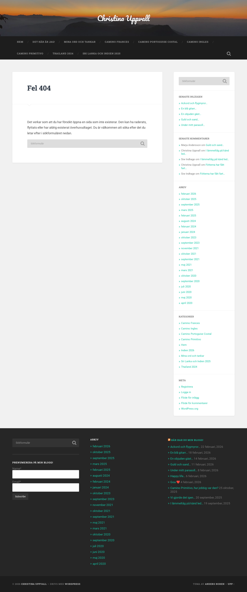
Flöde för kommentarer (194, 403)
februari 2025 (188, 215)
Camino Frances (117, 41)
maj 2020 (186, 297)
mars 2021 (187, 270)
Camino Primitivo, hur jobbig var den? (194, 488)
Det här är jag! (44, 41)
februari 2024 (188, 226)
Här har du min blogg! (187, 440)
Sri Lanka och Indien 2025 (101, 53)
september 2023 (190, 242)
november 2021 (190, 248)
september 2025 (190, 204)
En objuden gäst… (191, 114)
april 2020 (186, 303)
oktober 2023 (188, 237)
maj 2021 (186, 264)
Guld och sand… (190, 119)
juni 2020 (186, 292)
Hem (20, 41)
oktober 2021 (188, 253)
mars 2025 (187, 210)
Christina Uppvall (123, 18)
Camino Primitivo (30, 53)
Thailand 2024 (63, 53)
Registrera (187, 386)
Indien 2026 (187, 350)
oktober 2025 (188, 199)
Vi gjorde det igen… (182, 497)
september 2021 (190, 259)
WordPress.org (189, 408)
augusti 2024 (188, 221)
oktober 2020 (188, 275)
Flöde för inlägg (190, 397)
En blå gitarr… (188, 108)
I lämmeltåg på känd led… (214, 159)
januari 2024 (188, 232)
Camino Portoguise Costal (158, 41)
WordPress (72, 584)
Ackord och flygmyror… (194, 103)
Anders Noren (215, 584)
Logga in (186, 392)
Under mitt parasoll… (193, 125)
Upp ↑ (231, 584)
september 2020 (190, 281)
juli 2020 (186, 286)
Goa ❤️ (175, 482)
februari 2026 (188, 193)
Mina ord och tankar (80, 41)
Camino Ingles (197, 41)
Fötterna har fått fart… (212, 173)
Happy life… (177, 476)
